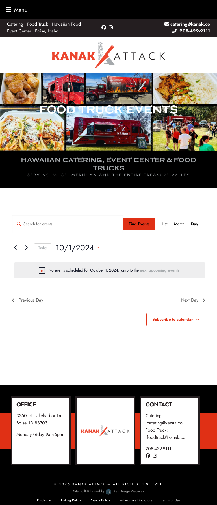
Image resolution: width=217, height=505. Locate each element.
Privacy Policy (100, 500)
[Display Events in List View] (164, 224)
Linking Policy (71, 500)
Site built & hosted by (108, 491)
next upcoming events (159, 270)
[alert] (109, 270)
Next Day (193, 300)
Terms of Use (170, 500)
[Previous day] (15, 247)
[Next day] (26, 247)
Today (42, 247)
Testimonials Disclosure (135, 500)
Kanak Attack (88, 484)
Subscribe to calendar (172, 319)
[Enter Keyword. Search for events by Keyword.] (67, 224)
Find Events (139, 224)
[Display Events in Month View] (179, 224)
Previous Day (27, 300)
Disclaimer (44, 500)
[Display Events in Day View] (194, 224)
